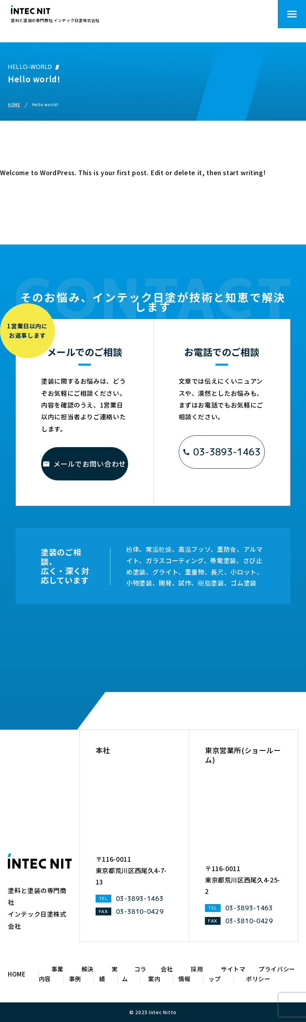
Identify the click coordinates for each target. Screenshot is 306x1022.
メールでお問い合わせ (84, 463)
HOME (14, 104)
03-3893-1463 (222, 451)
